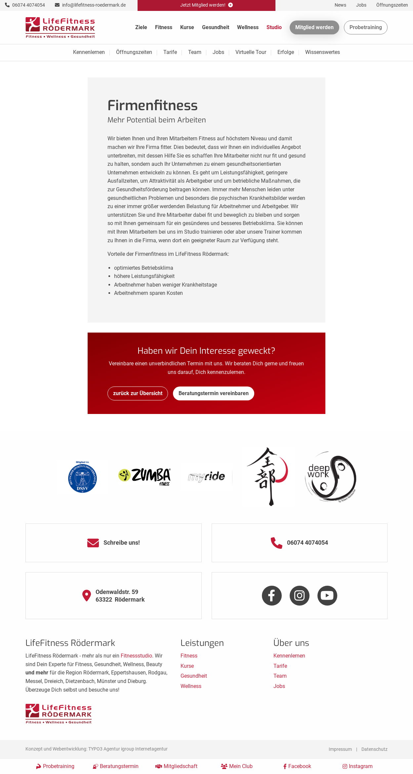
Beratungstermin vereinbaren (214, 393)
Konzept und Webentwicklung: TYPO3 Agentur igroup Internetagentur (96, 748)
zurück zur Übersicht (137, 393)
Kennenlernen (89, 52)
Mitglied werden (314, 27)
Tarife (170, 52)
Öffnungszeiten (134, 52)
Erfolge (285, 52)
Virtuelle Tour (250, 52)
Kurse (187, 27)
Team (194, 52)
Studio (274, 27)
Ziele (141, 27)
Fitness (163, 27)
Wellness (248, 27)
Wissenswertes (322, 52)
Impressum (340, 749)
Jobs (218, 52)
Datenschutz (374, 749)
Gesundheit (215, 27)
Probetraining (366, 27)
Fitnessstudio (136, 656)
